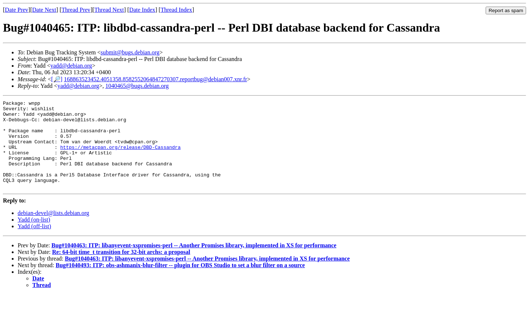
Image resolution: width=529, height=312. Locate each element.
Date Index (142, 10)
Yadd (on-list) (34, 237)
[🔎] (56, 79)
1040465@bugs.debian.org (137, 86)
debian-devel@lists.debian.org (53, 230)
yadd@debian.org (71, 65)
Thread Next (109, 10)
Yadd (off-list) (34, 244)
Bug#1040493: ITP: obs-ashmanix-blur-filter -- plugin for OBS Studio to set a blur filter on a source (180, 283)
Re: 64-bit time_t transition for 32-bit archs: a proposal (121, 269)
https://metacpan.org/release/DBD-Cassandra (120, 157)
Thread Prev (75, 10)
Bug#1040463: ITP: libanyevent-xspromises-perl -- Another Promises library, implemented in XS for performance (194, 263)
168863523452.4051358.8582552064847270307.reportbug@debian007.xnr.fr (155, 79)
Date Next (44, 10)
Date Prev (16, 10)
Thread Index (176, 10)
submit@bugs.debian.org (130, 52)
